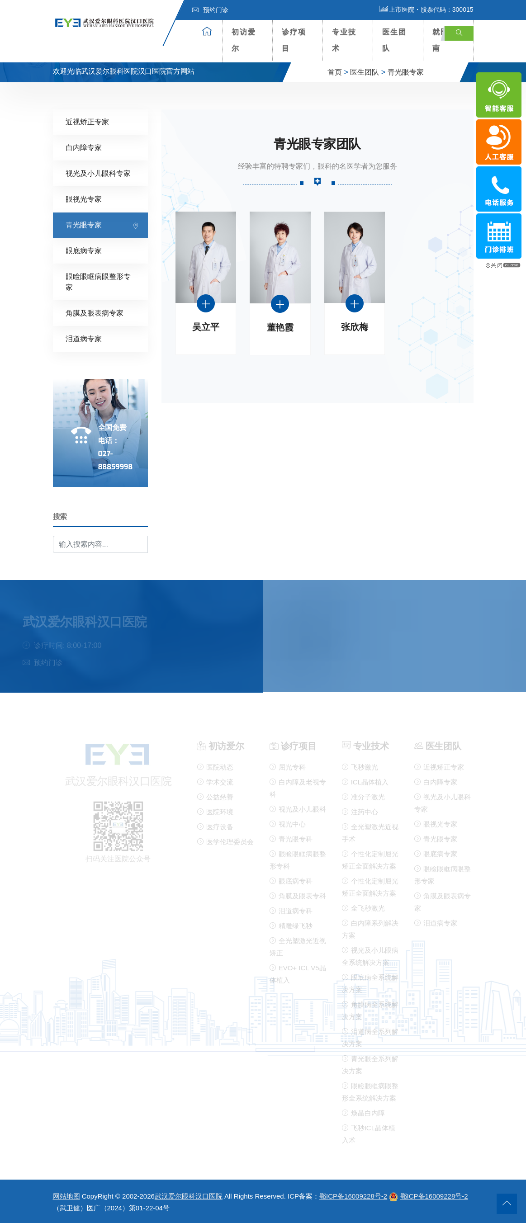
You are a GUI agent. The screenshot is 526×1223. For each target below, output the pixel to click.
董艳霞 (280, 327)
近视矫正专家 (87, 121)
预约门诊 (210, 10)
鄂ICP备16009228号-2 (353, 1196)
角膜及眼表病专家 (94, 312)
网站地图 (66, 1196)
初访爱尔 (244, 40)
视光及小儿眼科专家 (98, 173)
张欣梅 (354, 327)
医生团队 (394, 40)
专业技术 (344, 40)
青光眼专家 (406, 72)
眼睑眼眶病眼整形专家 (98, 281)
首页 (334, 72)
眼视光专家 (84, 199)
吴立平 (205, 327)
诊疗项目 (294, 40)
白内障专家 (84, 147)
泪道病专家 (84, 338)
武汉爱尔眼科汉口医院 (189, 1196)
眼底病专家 (84, 250)
